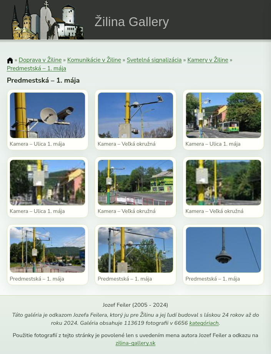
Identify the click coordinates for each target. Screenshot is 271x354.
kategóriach (203, 323)
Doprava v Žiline (40, 60)
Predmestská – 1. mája (37, 68)
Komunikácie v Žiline (94, 60)
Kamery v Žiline (207, 60)
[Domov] (10, 60)
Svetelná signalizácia (154, 60)
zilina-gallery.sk (136, 343)
